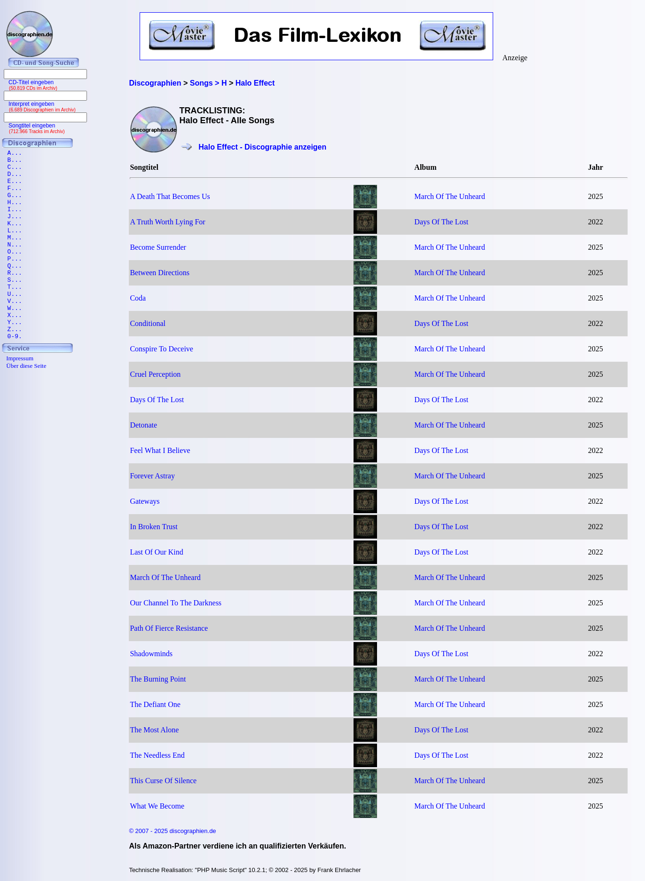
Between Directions (159, 273)
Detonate (143, 425)
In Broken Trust (153, 527)
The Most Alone (154, 730)
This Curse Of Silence (163, 781)
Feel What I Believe (160, 450)
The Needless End (157, 755)
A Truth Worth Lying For (167, 222)
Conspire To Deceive (161, 349)
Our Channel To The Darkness (175, 603)
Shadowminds (151, 654)
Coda (138, 298)
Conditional (147, 323)
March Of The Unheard (449, 196)
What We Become (157, 806)
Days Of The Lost (441, 222)
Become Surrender (158, 247)
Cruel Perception (155, 374)
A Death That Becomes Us (170, 196)
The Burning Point (158, 679)
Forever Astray (152, 476)
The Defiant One (155, 704)
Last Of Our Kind (156, 552)
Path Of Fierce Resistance (169, 628)
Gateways (144, 501)
